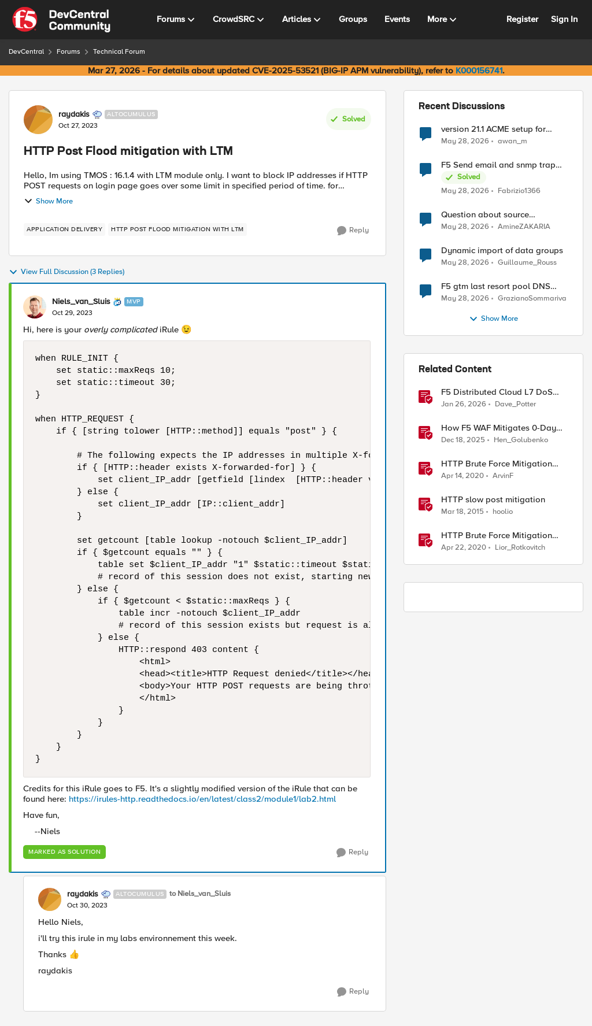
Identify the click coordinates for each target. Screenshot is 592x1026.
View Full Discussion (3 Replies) (66, 272)
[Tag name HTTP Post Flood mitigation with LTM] (177, 229)
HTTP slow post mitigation (493, 500)
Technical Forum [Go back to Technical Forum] (119, 51)
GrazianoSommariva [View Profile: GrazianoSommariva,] (532, 298)
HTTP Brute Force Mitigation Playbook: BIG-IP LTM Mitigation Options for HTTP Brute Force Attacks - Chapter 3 (502, 464)
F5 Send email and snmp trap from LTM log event (498, 165)
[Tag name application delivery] (64, 229)
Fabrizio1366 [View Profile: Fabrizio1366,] (519, 191)
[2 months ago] (465, 141)
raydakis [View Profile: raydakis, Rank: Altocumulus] (74, 114)
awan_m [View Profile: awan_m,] (512, 140)
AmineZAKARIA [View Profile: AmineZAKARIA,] (524, 227)
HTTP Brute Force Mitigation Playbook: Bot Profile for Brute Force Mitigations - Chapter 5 (500, 535)
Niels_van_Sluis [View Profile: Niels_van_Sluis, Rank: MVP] (81, 301)
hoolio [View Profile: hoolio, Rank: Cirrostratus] (503, 512)
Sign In (564, 19)
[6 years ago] (462, 476)
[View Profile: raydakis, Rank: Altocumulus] (38, 119)
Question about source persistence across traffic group (502, 215)
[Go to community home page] (61, 20)
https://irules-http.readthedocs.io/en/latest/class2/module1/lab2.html (202, 799)
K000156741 (479, 70)
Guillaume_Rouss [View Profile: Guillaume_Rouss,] (527, 262)
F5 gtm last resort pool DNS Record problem (495, 286)
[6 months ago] (463, 404)
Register (522, 19)
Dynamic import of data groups (502, 250)
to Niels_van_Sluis (200, 894)
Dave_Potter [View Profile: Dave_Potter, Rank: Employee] (515, 404)
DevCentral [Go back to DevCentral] (26, 51)
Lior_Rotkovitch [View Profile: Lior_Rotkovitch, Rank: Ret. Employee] (520, 547)
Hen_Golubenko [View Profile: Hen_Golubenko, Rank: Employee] (521, 440)
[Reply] (353, 230)
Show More (48, 201)
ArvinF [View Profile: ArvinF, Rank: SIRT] (503, 476)
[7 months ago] (463, 440)
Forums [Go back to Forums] (68, 51)
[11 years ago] (462, 512)
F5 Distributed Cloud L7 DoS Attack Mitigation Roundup (497, 392)
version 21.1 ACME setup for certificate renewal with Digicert (502, 129)
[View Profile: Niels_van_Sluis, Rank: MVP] (34, 306)
